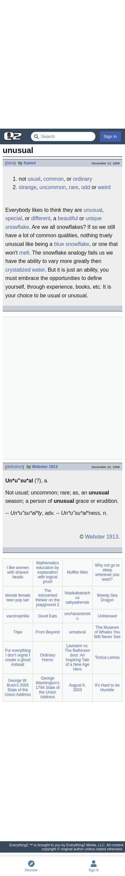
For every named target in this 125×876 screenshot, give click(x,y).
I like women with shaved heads (18, 572)
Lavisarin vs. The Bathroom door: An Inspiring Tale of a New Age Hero (77, 657)
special (13, 218)
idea (10, 163)
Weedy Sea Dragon (107, 597)
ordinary (82, 179)
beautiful (68, 218)
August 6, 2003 (77, 687)
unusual (93, 210)
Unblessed (107, 616)
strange (27, 187)
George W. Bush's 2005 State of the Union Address (18, 687)
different (40, 218)
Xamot (30, 163)
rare (73, 187)
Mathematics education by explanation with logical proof (47, 572)
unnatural (77, 632)
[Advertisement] (62, 64)
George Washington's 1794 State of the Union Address (47, 687)
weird (104, 187)
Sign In (110, 136)
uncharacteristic (77, 616)
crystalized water (25, 270)
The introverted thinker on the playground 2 (47, 597)
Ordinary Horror (47, 657)
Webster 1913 (45, 466)
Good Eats (47, 616)
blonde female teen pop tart (17, 597)
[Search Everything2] (63, 136)
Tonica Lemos (107, 657)
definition (15, 466)
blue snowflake (71, 244)
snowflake (17, 227)
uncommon (52, 187)
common (53, 179)
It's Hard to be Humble (107, 687)
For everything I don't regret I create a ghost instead (18, 657)
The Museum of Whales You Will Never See (107, 632)
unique (94, 218)
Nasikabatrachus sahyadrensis (77, 598)
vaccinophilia (17, 616)
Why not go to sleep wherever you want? (107, 572)
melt (24, 253)
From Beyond (48, 632)
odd (85, 187)
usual (34, 179)
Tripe (17, 632)
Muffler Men (77, 572)
